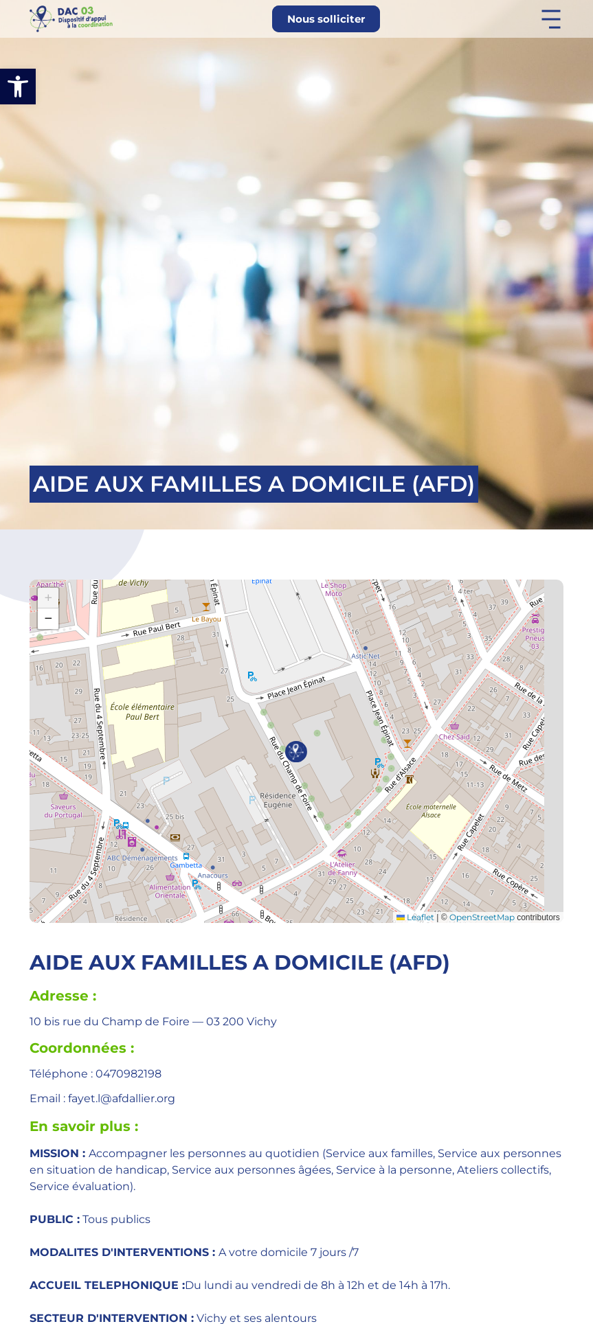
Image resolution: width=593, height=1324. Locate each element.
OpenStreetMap (482, 917)
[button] (18, 86)
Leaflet (415, 917)
